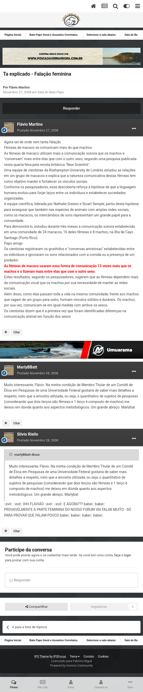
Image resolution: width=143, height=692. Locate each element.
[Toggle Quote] (11, 454)
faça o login (122, 555)
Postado (37, 130)
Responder (71, 108)
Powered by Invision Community (71, 665)
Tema (75, 656)
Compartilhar (36, 607)
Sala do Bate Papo (51, 92)
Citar (16, 332)
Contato (88, 656)
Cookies (103, 656)
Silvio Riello (27, 434)
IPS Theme (41, 656)
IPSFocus (59, 656)
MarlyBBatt (27, 367)
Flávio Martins (19, 87)
